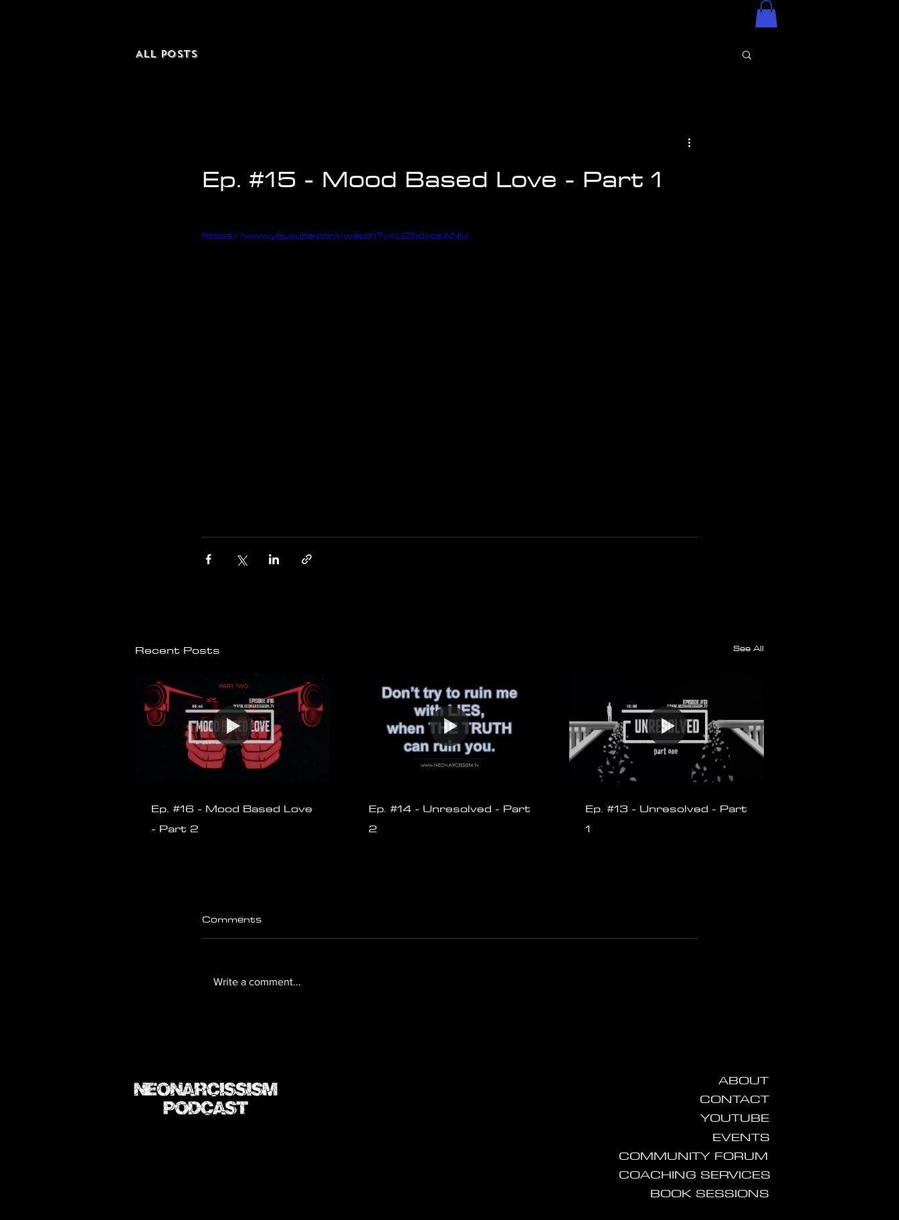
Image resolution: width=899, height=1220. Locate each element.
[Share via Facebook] (208, 559)
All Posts (166, 54)
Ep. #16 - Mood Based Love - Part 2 (231, 818)
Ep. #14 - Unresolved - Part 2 (449, 818)
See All (748, 648)
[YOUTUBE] (734, 1117)
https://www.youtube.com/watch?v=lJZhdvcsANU (335, 235)
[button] (766, 14)
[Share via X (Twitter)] (241, 559)
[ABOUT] (743, 1080)
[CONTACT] (734, 1099)
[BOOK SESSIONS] (710, 1193)
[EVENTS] (741, 1137)
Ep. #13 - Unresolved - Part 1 (666, 818)
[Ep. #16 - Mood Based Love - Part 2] (232, 727)
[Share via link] (306, 559)
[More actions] (689, 142)
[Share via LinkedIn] (274, 559)
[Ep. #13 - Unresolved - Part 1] (666, 727)
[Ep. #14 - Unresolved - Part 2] (450, 727)
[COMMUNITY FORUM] (693, 1155)
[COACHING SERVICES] (695, 1174)
